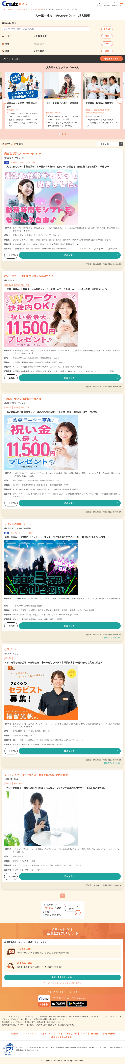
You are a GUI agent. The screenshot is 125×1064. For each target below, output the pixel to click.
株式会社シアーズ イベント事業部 (17, 528)
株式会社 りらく (11, 654)
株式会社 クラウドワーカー (14, 158)
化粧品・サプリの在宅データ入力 (22, 399)
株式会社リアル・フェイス (14, 403)
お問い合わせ (109, 1033)
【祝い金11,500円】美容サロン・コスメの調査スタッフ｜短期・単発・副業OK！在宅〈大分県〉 (51, 412)
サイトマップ (46, 1033)
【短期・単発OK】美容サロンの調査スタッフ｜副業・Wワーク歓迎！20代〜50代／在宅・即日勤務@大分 (55, 289)
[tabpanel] (62, 100)
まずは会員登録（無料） (62, 977)
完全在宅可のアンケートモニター (22, 153)
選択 (107, 36)
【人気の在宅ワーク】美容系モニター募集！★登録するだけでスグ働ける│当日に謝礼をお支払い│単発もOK (56, 166)
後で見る (11, 255)
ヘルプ (84, 1033)
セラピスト (10, 649)
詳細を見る (69, 255)
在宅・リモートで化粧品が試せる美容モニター (30, 276)
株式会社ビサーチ (11, 280)
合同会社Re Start (11, 779)
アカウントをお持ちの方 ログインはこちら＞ (62, 983)
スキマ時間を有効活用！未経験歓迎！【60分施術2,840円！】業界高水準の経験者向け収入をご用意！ (53, 662)
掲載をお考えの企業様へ (62, 1037)
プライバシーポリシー (66, 1033)
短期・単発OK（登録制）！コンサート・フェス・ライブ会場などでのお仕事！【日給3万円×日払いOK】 (55, 537)
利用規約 (14, 1033)
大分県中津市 (39, 9)
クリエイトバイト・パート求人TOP (13, 9)
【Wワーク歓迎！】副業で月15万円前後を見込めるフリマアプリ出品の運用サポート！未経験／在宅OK (54, 788)
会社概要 (95, 1033)
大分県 (30, 9)
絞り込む (107, 29)
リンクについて (29, 1033)
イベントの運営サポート (17, 524)
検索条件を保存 (111, 59)
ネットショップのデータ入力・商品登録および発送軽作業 (36, 775)
